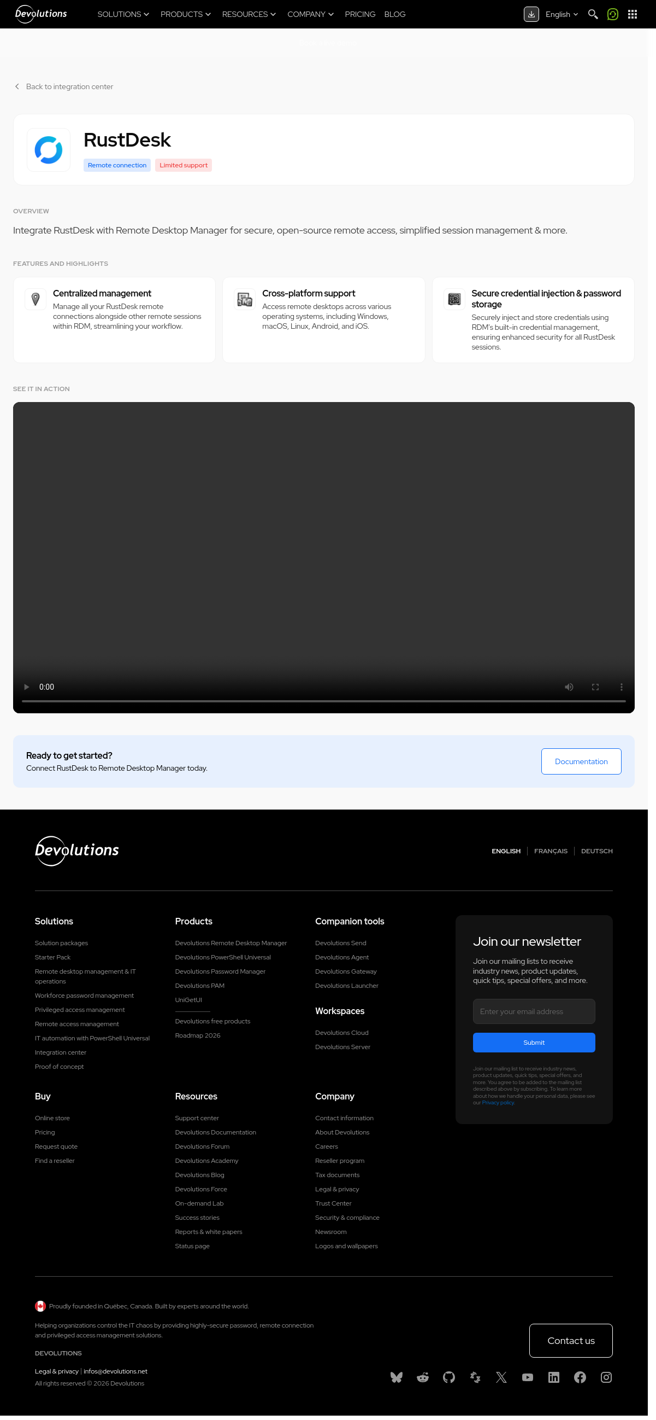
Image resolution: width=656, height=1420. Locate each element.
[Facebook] (580, 1377)
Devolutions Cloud (342, 1032)
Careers (326, 1146)
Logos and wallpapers (346, 1246)
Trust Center (333, 1203)
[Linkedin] (553, 1377)
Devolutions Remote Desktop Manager (231, 943)
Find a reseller (55, 1160)
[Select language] (562, 14)
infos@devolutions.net (115, 1371)
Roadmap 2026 (198, 1035)
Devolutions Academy (207, 1160)
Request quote (56, 1146)
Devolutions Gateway (346, 971)
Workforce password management (84, 995)
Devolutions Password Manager (220, 971)
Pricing (45, 1132)
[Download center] (531, 14)
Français (551, 851)
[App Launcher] (632, 14)
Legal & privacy (337, 1189)
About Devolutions (342, 1132)
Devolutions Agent (342, 957)
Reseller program (339, 1160)
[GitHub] (449, 1377)
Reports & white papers (209, 1231)
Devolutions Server (342, 1047)
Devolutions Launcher (347, 985)
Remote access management (77, 1024)
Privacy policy (498, 1102)
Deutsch (597, 851)
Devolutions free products (213, 1021)
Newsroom (330, 1231)
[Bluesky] (396, 1377)
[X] (501, 1377)
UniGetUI (188, 1000)
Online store (52, 1118)
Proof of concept (59, 1066)
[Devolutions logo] (77, 851)
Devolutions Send (340, 943)
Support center (197, 1118)
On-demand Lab (199, 1203)
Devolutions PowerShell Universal (223, 957)
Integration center (61, 1052)
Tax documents (337, 1175)
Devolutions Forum (202, 1146)
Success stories (197, 1217)
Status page (192, 1246)
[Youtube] (527, 1377)
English (506, 851)
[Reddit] (422, 1377)
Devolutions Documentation (216, 1132)
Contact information (344, 1118)
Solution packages (61, 943)
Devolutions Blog (199, 1175)
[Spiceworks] (475, 1377)
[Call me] (613, 14)
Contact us (571, 1340)
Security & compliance (347, 1217)
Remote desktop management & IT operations (85, 976)
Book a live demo (328, 43)
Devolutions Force (201, 1189)
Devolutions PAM (200, 985)
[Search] (593, 14)
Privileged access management (80, 1009)
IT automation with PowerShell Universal (92, 1038)
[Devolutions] (41, 14)
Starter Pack (52, 957)
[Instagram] (606, 1377)
